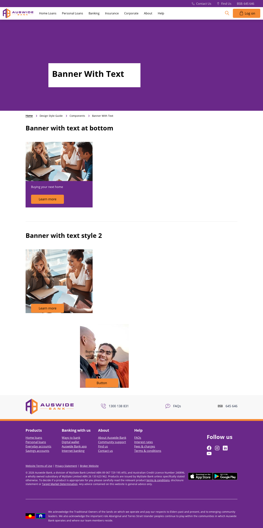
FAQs (137, 438)
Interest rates (143, 442)
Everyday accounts (38, 446)
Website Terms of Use (39, 466)
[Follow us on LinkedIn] (225, 448)
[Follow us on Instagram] (217, 448)
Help (161, 13)
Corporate (131, 13)
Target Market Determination (60, 484)
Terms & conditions (147, 451)
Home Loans (47, 13)
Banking (94, 13)
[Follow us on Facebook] (209, 448)
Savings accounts (37, 451)
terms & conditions (158, 480)
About (148, 13)
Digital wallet (70, 442)
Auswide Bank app (74, 446)
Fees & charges (144, 446)
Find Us (226, 4)
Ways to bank (71, 438)
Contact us (105, 451)
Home (29, 115)
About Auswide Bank (112, 438)
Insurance (112, 13)
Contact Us (203, 4)
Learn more (47, 199)
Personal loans (36, 442)
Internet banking (73, 451)
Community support (112, 442)
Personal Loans (72, 13)
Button (102, 383)
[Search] (227, 13)
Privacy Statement (66, 466)
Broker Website (89, 466)
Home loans (34, 438)
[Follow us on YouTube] (209, 453)
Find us (103, 446)
